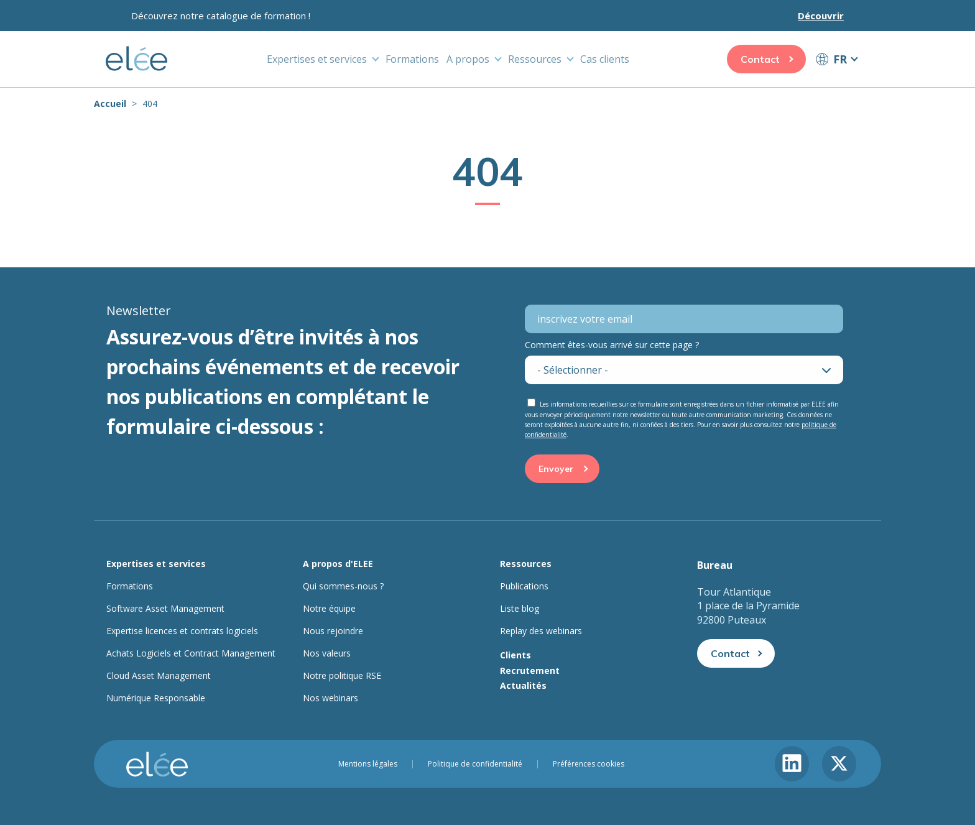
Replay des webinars (541, 631)
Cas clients (604, 59)
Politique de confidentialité (475, 764)
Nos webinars (330, 698)
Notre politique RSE (342, 675)
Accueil (110, 103)
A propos (467, 59)
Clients (515, 655)
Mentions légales (367, 764)
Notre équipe (329, 608)
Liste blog (519, 608)
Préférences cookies (588, 764)
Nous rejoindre (333, 631)
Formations (412, 59)
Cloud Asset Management (158, 675)
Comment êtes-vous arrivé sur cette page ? (612, 345)
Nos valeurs (327, 653)
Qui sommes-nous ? (343, 586)
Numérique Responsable (155, 698)
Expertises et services (317, 59)
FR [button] (840, 59)
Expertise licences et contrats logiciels (182, 631)
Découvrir (821, 15)
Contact (760, 59)
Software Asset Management (165, 608)
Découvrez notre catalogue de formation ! (220, 15)
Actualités (523, 685)
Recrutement (530, 670)
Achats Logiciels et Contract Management (190, 653)
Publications (524, 586)
